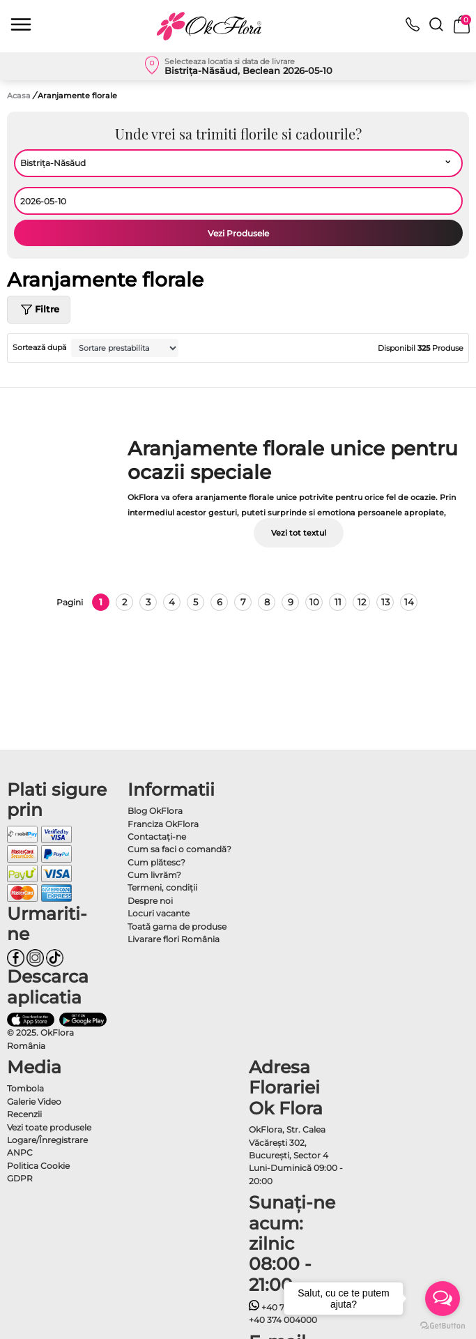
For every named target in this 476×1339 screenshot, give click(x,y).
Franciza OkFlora (163, 824)
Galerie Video (34, 1101)
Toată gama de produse (177, 926)
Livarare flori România (174, 939)
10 (314, 601)
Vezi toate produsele (49, 1127)
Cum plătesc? (156, 862)
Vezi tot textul (298, 533)
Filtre (38, 309)
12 (362, 601)
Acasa (19, 95)
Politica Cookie (38, 1165)
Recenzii (24, 1114)
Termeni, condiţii (162, 887)
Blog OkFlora (155, 810)
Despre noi (150, 900)
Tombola (25, 1088)
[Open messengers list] (442, 1298)
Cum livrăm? (154, 875)
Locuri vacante (159, 913)
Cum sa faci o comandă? (179, 849)
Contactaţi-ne (157, 836)
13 (385, 601)
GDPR (20, 1178)
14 (409, 601)
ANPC (20, 1152)
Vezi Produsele (238, 233)
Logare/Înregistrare (47, 1140)
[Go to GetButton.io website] (442, 1325)
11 (338, 601)
